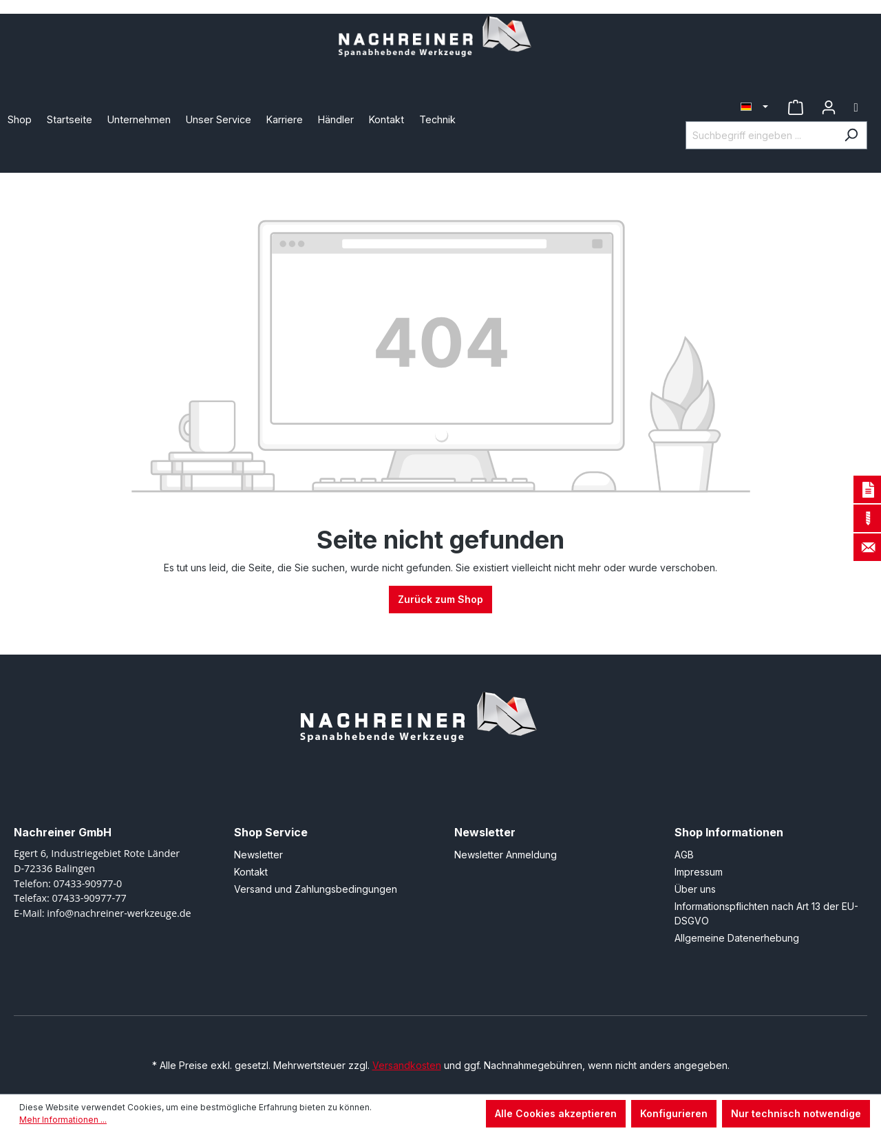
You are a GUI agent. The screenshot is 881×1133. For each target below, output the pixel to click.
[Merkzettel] (795, 107)
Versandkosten (406, 1065)
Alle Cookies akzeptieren (556, 1113)
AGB (684, 854)
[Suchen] (851, 135)
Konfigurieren (674, 1113)
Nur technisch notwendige (796, 1113)
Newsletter (258, 854)
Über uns (695, 889)
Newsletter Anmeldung (505, 854)
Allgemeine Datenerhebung (737, 938)
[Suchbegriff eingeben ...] (761, 135)
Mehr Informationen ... (63, 1119)
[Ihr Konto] (828, 107)
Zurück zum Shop (440, 599)
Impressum (699, 872)
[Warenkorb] (856, 107)
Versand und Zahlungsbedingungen (315, 889)
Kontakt (251, 872)
